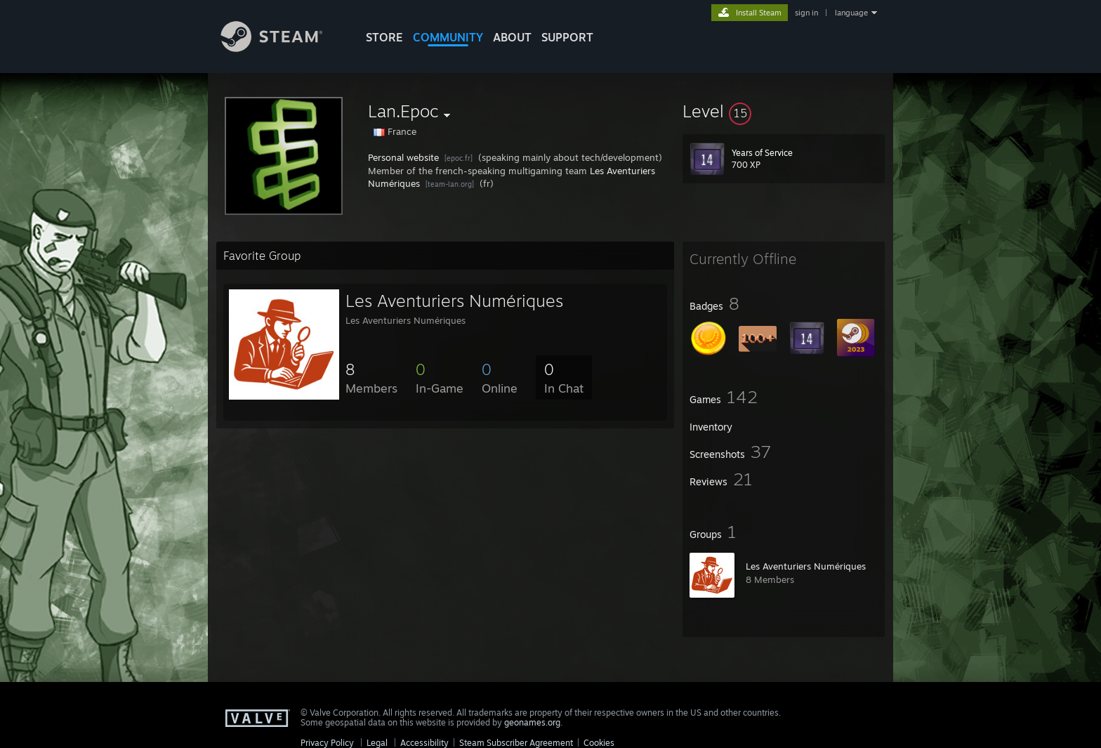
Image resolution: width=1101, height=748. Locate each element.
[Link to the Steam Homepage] (282, 48)
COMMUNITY (448, 37)
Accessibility (424, 742)
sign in (806, 13)
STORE (384, 37)
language (851, 13)
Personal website (403, 157)
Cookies (599, 742)
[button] (784, 111)
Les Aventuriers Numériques (806, 566)
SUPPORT (567, 37)
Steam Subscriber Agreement (516, 742)
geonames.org (532, 722)
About (512, 37)
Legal (377, 742)
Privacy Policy (327, 742)
